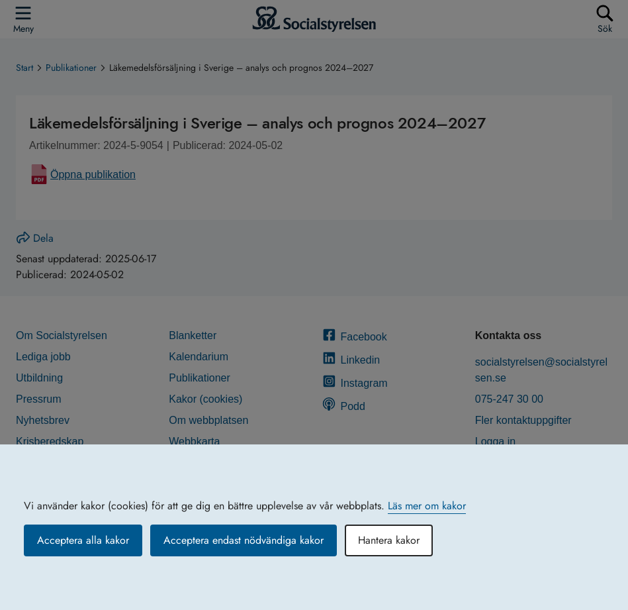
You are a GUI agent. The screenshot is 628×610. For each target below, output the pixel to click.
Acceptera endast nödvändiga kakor (243, 540)
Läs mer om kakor (427, 505)
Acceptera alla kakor (83, 540)
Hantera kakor (389, 540)
